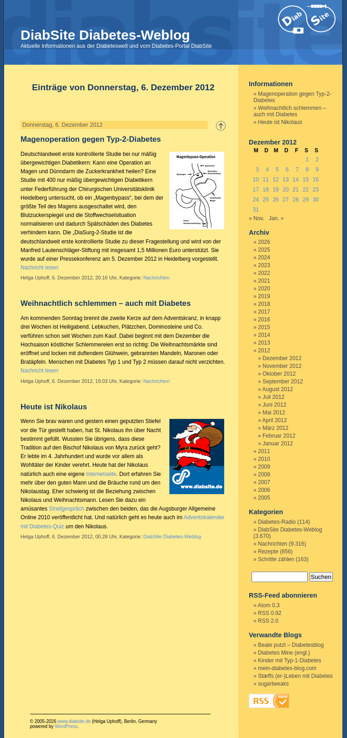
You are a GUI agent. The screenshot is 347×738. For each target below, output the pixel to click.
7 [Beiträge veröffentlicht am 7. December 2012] (297, 169)
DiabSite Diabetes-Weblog (105, 34)
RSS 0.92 (269, 613)
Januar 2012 (278, 443)
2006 (264, 490)
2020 (264, 288)
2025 (264, 250)
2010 (264, 459)
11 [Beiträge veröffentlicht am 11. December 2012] (265, 179)
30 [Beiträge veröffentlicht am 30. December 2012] (316, 199)
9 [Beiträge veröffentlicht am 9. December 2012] (317, 169)
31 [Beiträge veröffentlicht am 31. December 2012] (255, 209)
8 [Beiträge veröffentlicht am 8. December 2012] (307, 169)
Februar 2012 (279, 436)
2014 (264, 335)
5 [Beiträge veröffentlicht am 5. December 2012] (277, 169)
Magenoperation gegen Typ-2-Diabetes (91, 139)
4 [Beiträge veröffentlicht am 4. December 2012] (267, 169)
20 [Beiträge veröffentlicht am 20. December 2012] (286, 189)
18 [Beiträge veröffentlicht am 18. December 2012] (265, 189)
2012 (264, 350)
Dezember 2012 (282, 358)
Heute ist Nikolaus (54, 407)
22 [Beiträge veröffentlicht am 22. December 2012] (306, 189)
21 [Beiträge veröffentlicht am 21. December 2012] (296, 189)
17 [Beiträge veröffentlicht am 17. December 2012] (255, 189)
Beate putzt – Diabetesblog (291, 645)
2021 (264, 281)
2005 (264, 498)
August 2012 (277, 389)
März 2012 (276, 428)
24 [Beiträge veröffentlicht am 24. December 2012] (255, 199)
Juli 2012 (273, 397)
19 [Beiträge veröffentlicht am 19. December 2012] (276, 189)
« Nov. (256, 218)
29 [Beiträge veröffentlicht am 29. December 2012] (306, 199)
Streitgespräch (66, 509)
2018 (264, 304)
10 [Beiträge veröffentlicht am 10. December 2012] (255, 179)
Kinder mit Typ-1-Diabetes (289, 660)
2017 (264, 312)
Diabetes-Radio (277, 522)
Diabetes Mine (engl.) (284, 653)
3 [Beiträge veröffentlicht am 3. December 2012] (257, 169)
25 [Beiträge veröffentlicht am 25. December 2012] (265, 199)
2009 (264, 467)
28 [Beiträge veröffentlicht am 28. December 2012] (296, 199)
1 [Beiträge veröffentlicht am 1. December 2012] (307, 159)
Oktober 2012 (279, 374)
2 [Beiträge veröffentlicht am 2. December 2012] (317, 159)
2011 (264, 451)
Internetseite (101, 474)
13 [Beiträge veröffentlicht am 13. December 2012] (286, 179)
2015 (264, 327)
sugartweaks (273, 684)
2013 (264, 343)
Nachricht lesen (39, 267)
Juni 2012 (274, 405)
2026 (264, 242)
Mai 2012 (274, 412)
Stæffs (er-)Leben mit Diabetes (295, 676)
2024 (264, 257)
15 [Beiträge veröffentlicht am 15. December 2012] (306, 179)
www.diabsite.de (74, 721)
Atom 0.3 (268, 605)
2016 (264, 319)
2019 (264, 296)
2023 (264, 265)
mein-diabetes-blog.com (287, 668)
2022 (264, 273)
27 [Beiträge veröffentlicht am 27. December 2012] (286, 199)
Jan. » (276, 218)
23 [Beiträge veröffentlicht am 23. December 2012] (316, 189)
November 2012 (282, 366)
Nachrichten (156, 277)
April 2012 (274, 420)
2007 (264, 482)
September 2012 (283, 381)
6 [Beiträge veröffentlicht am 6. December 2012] (287, 169)
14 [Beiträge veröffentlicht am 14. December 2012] (296, 179)
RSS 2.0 (268, 621)
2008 (264, 474)
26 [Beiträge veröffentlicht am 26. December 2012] (276, 199)
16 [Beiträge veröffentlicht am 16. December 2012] (316, 179)
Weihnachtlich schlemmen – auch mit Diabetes (106, 303)
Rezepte (268, 551)
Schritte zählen (276, 559)
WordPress (66, 726)
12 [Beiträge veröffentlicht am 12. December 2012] (276, 179)
